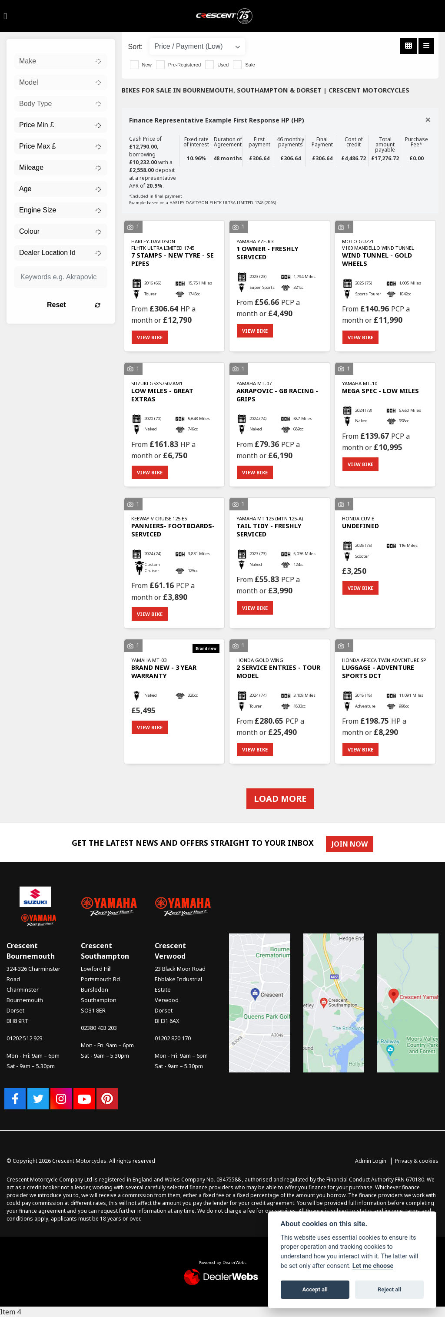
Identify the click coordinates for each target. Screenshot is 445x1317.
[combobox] (60, 61)
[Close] (428, 119)
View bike (150, 337)
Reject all (389, 1289)
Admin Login (370, 1161)
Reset (73, 304)
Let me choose (373, 1266)
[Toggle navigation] (5, 16)
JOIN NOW (350, 844)
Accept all (315, 1289)
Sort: (135, 46)
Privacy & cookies (416, 1161)
